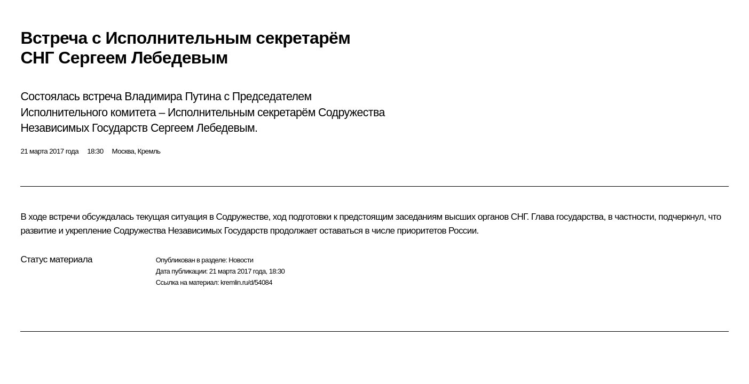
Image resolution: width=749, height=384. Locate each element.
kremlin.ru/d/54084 (246, 282)
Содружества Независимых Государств (190, 231)
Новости (240, 260)
